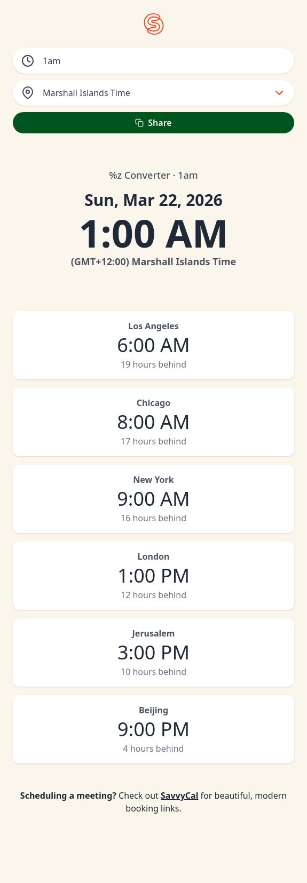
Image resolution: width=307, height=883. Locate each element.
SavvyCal (179, 795)
